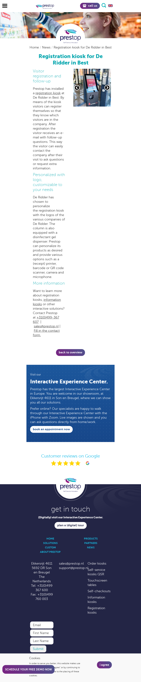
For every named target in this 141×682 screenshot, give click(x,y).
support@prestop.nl (73, 568)
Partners (90, 543)
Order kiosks (97, 563)
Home (35, 47)
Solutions (50, 543)
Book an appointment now (51, 429)
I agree (104, 665)
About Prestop (50, 551)
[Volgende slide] (107, 87)
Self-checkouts (99, 591)
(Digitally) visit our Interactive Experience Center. (70, 517)
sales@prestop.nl (46, 326)
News (46, 47)
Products (91, 538)
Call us (90, 5)
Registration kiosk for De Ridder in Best (83, 47)
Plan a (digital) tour (70, 525)
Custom (50, 547)
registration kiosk (48, 93)
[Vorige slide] (77, 88)
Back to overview (70, 352)
